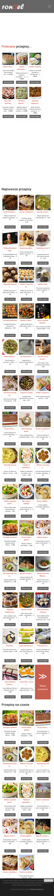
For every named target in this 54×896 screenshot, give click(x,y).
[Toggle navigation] (49, 6)
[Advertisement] (27, 27)
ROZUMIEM (48, 880)
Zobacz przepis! (8, 82)
